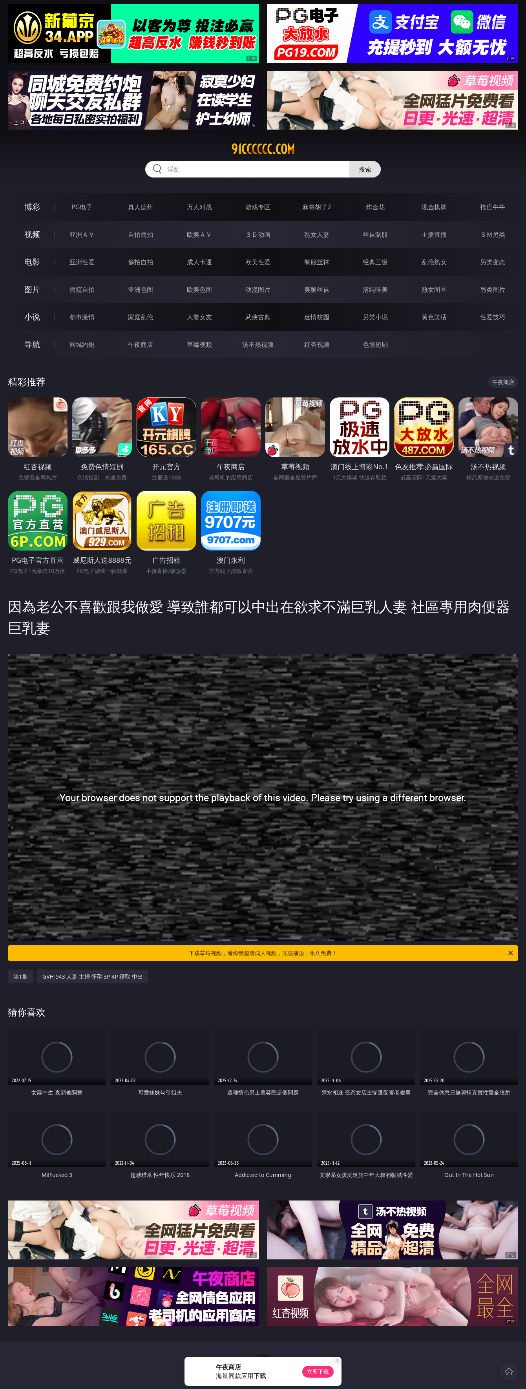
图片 (32, 289)
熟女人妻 (316, 234)
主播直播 (434, 234)
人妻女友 (199, 317)
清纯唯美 (375, 289)
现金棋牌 (434, 207)
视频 (32, 234)
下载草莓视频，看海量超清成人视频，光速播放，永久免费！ (351, 953)
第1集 (20, 976)
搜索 (365, 169)
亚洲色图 (140, 289)
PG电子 (81, 207)
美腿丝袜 (316, 289)
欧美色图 (199, 289)
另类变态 (492, 262)
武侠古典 (257, 317)
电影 (32, 261)
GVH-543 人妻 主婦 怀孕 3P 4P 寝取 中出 (92, 976)
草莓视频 (199, 344)
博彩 (32, 206)
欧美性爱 (257, 262)
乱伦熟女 (434, 262)
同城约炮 (82, 344)
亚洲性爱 (82, 262)
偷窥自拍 (82, 289)
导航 (32, 344)
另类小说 (375, 317)
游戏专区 (257, 207)
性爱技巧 (492, 317)
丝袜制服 (375, 234)
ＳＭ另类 (492, 234)
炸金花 (375, 207)
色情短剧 (375, 344)
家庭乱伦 (140, 317)
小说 (32, 316)
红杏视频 (316, 344)
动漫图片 (257, 289)
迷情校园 (316, 317)
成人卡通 (199, 262)
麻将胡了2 (316, 207)
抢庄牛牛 (492, 207)
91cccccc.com (263, 149)
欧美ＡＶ (199, 234)
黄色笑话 (434, 317)
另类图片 (492, 289)
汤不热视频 (258, 344)
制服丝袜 (316, 262)
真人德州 (140, 207)
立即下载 (318, 1371)
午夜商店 (140, 344)
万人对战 (199, 207)
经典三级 (375, 262)
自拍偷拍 (140, 234)
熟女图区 (434, 289)
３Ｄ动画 (257, 234)
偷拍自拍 (140, 262)
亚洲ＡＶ (82, 234)
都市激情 (82, 317)
